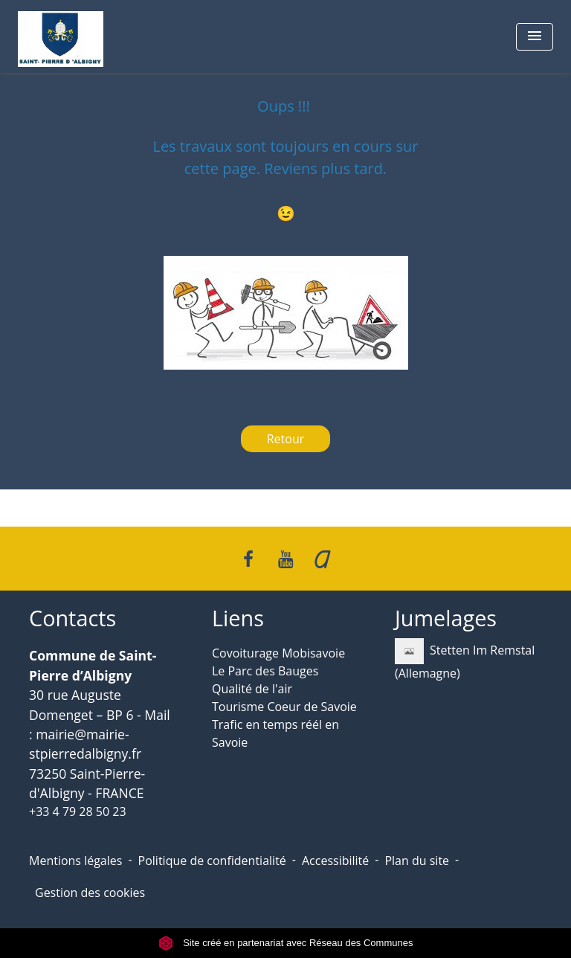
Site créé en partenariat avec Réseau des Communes (285, 942)
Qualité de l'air (252, 689)
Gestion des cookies (90, 892)
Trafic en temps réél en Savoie (275, 733)
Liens (238, 618)
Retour (286, 439)
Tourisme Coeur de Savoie (284, 706)
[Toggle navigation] (534, 37)
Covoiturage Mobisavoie (278, 653)
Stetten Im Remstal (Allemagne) (465, 659)
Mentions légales (75, 860)
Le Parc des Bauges (265, 671)
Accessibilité (335, 860)
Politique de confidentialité (212, 860)
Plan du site (416, 860)
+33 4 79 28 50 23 (77, 811)
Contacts (72, 618)
